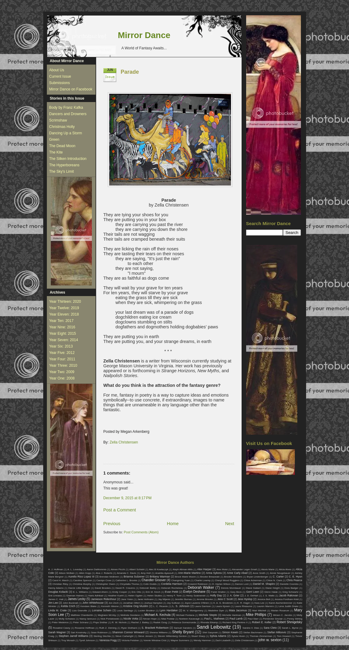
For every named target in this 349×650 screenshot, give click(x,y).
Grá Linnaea (55, 595)
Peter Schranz (81, 622)
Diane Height (272, 588)
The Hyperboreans (64, 165)
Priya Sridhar (100, 622)
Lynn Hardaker (169, 610)
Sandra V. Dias (251, 628)
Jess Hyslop (245, 599)
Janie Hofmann (145, 599)
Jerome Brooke (204, 599)
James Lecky (77, 599)
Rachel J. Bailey (140, 622)
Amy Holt (146, 573)
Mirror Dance (144, 35)
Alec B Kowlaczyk (158, 569)
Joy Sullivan (173, 603)
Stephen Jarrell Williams (73, 636)
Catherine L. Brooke (126, 580)
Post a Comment (119, 509)
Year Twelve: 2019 (64, 308)
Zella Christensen (124, 442)
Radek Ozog (160, 622)
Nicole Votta (131, 618)
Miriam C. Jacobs (282, 615)
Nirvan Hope (150, 618)
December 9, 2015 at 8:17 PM (127, 498)
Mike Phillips (256, 615)
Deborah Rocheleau (172, 588)
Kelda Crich (68, 606)
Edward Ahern (100, 592)
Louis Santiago (125, 610)
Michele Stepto (208, 614)
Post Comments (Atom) (141, 532)
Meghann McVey (107, 615)
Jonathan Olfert (131, 603)
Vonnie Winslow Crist (154, 640)
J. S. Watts (268, 595)
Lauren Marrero (265, 606)
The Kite (56, 152)
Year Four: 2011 (62, 359)
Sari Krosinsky (78, 632)
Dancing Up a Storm (65, 133)
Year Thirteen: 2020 (65, 301)
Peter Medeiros (60, 622)
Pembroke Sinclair (273, 618)
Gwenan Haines (75, 595)
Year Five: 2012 (62, 353)
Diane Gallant (253, 588)
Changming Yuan (180, 580)
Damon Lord (242, 584)
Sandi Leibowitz (214, 627)
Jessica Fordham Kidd (286, 599)
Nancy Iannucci (87, 618)
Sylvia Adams (218, 636)
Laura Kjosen (222, 606)
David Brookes (103, 588)
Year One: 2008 (62, 378)
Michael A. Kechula (158, 614)
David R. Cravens (125, 588)
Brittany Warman (160, 576)
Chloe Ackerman (253, 580)
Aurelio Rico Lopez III (81, 576)
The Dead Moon (62, 146)
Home (173, 523)
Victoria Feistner (130, 640)
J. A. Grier (233, 595)
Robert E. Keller (261, 622)
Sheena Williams (158, 632)
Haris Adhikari (95, 595)
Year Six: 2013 (61, 346)
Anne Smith (259, 573)
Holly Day (216, 595)
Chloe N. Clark (274, 580)
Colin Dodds (150, 584)
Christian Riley (60, 584)
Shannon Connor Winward (128, 632)
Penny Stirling (294, 618)
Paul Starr (253, 618)
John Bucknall (70, 603)
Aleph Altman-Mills (183, 569)
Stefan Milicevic (276, 632)
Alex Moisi (222, 569)
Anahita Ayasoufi (164, 573)
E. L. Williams (80, 592)
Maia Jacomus (238, 610)
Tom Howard (284, 636)
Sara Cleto (270, 627)
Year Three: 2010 (63, 365)
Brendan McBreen (109, 576)
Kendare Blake (88, 606)
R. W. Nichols (119, 622)
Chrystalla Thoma (129, 584)
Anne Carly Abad (237, 572)
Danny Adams (56, 588)
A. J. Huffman (55, 569)
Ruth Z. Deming (108, 628)
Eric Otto (136, 592)
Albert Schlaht (137, 569)
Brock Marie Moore (185, 576)
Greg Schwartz (290, 592)
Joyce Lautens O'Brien (196, 603)
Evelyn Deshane (194, 591)
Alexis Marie (268, 569)
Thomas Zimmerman (261, 636)
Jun (110, 70)
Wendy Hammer (202, 640)
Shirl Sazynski (210, 632)
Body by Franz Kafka (66, 107)
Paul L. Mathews (214, 618)
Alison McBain (67, 573)
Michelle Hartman (231, 615)
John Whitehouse (93, 602)
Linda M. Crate (57, 610)
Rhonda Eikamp (209, 622)
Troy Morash (68, 640)
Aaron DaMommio (96, 569)
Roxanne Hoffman (85, 628)
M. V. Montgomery (193, 610)
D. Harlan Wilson (221, 584)
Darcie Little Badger (79, 588)
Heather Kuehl (116, 595)
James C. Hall (56, 599)
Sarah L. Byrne (290, 628)
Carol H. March (60, 580)
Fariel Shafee (218, 592)
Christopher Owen (105, 584)
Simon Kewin (230, 632)
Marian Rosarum (280, 610)
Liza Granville (79, 610)
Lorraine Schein (101, 610)
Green (54, 139)
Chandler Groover (153, 580)
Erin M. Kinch (153, 592)
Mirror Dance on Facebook (70, 89)
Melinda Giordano (130, 615)
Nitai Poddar (168, 618)
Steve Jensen (145, 636)
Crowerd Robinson (197, 584)
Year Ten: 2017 (61, 321)
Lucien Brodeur (146, 610)
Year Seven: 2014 (63, 340)
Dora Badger (291, 588)
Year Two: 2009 (62, 372)
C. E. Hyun (295, 576)
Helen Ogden (135, 595)
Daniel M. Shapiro (264, 583)
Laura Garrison (202, 606)
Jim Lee (53, 602)
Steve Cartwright (124, 636)
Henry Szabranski (196, 595)
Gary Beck (236, 592)
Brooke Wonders (233, 576)
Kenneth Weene (110, 606)
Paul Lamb (236, 618)
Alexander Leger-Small (244, 569)
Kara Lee (259, 603)
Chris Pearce (294, 580)
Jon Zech (114, 603)
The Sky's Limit (61, 171)
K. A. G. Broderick (223, 603)
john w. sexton (269, 640)
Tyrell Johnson (87, 640)
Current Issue (60, 76)
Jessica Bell (263, 599)
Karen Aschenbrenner (280, 603)
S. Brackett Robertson (155, 627)
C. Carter (278, 576)
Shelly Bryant (183, 632)
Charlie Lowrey (202, 580)
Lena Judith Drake (288, 606)
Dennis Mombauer (231, 588)
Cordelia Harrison (171, 583)
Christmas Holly (62, 127)
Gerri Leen (252, 591)
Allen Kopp (85, 573)
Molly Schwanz (67, 618)
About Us (56, 70)
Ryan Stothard (129, 628)
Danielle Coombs (289, 584)
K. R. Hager (243, 603)
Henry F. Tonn (174, 595)
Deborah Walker (201, 587)
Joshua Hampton (153, 603)
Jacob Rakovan (288, 595)
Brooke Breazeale (210, 576)
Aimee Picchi (118, 569)
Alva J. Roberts (104, 573)
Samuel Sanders (183, 628)
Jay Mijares (164, 599)
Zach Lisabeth (223, 640)
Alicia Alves (285, 569)
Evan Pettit (171, 591)
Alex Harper (204, 569)
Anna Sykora (214, 572)
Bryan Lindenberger (257, 576)
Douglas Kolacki (58, 591)
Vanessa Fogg (108, 640)
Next (229, 523)
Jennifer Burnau (183, 599)
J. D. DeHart (251, 595)
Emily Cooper (119, 592)
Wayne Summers (180, 640)
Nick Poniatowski (110, 618)
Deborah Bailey (148, 588)
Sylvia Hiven (238, 636)
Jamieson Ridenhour (103, 599)
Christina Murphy (82, 584)
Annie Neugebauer (280, 573)
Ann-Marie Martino (189, 572)
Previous (111, 523)
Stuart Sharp (198, 636)
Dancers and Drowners (68, 114)
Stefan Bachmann (253, 632)
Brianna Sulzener (134, 576)
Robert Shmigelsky (289, 622)
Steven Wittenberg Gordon (172, 636)
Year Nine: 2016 (62, 327)
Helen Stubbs (154, 595)
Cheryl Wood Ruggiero (227, 580)
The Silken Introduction (68, 159)
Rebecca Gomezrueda (184, 622)
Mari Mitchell (259, 610)
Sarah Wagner (57, 632)
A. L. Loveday (75, 569)
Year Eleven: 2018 (64, 314)
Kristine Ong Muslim (135, 606)
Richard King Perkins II (234, 622)
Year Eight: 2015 (62, 333)
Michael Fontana (185, 615)
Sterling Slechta (102, 636)
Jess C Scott (225, 599)
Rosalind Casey (61, 628)
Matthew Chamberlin (82, 615)
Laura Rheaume (243, 606)
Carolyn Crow (103, 580)
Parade (130, 72)
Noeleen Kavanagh (189, 618)
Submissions (59, 83)
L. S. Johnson (181, 606)
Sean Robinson (99, 632)
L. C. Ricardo (160, 606)
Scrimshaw (58, 120)
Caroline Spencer (82, 580)
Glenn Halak (271, 592)
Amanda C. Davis (126, 573)
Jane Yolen (127, 599)
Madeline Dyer (216, 610)
